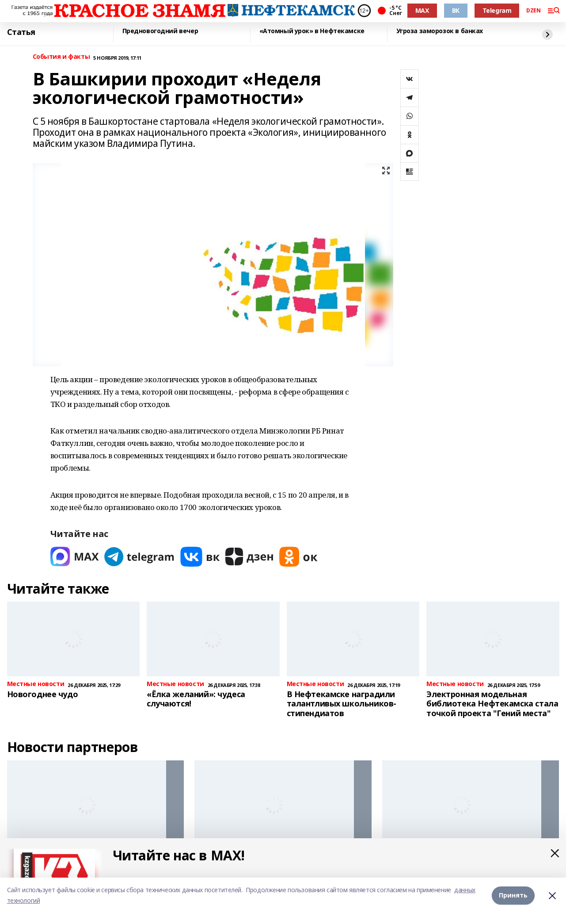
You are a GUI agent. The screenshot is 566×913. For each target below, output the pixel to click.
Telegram (497, 10)
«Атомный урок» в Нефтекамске (312, 31)
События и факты (61, 57)
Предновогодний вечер (160, 31)
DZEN (533, 10)
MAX (422, 10)
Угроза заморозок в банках (439, 31)
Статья (21, 32)
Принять (513, 895)
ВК (456, 10)
